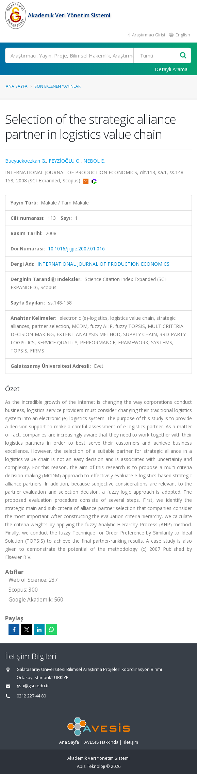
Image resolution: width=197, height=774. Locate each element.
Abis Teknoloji (91, 766)
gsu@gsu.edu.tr (33, 686)
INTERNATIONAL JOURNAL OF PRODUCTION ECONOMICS (103, 264)
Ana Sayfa (17, 86)
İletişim (131, 742)
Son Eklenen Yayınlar (57, 86)
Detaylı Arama (171, 69)
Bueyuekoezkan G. (25, 161)
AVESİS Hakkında (101, 742)
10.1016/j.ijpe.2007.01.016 (76, 248)
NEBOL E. (94, 161)
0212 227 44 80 (31, 696)
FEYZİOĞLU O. (65, 161)
